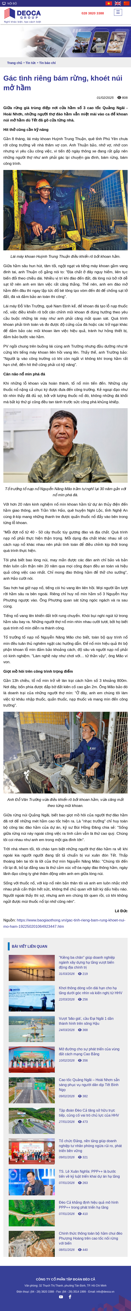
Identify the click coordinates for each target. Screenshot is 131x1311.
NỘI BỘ (9, 3)
